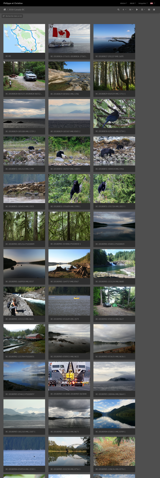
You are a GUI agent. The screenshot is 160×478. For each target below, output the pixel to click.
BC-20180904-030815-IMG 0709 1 (20, 320)
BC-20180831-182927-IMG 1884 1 (99, 119)
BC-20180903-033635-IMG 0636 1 (99, 253)
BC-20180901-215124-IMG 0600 (20, 219)
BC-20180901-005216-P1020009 (137, 152)
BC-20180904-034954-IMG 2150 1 (60, 320)
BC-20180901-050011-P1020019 (59, 186)
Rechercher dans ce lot (12, 16)
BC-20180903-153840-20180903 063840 (21, 286)
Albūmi (123, 3)
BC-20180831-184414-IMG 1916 (137, 119)
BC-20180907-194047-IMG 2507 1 (59, 420)
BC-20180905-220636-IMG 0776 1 (138, 320)
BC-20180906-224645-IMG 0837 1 (99, 353)
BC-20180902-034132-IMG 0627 (137, 219)
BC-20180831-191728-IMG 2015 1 (99, 152)
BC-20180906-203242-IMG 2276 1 (20, 353)
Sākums (4, 9)
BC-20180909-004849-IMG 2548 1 (20, 453)
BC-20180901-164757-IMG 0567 (137, 186)
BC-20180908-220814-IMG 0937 (137, 420)
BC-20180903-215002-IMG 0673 (137, 286)
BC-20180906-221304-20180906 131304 (60, 353)
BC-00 (8, 52)
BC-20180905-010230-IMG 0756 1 (99, 320)
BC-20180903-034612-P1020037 (137, 253)
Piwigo (82, 473)
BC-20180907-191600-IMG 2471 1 (138, 386)
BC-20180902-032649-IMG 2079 (98, 219)
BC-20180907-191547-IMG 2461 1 (98, 386)
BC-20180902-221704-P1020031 (20, 253)
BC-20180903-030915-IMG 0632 (59, 253)
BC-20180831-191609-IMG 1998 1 (60, 152)
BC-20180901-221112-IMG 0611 (59, 219)
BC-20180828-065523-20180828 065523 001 (138, 52)
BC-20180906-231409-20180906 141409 (21, 386)
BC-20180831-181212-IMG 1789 (59, 119)
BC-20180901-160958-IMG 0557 (98, 186)
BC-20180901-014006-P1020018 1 (21, 186)
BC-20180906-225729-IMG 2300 (137, 353)
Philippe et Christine (13, 3)
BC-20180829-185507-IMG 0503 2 (138, 85)
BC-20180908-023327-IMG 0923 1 (99, 420)
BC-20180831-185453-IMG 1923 (20, 152)
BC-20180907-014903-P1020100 (59, 386)
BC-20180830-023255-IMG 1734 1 (20, 119)
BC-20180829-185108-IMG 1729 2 (99, 85)
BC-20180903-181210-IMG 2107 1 (99, 286)
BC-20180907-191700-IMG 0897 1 (20, 420)
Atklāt (132, 3)
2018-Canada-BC (17, 9)
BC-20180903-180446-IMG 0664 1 (60, 286)
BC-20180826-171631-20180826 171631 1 (60, 52)
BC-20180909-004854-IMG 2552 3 (60, 453)
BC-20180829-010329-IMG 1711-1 (60, 85)
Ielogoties (142, 3)
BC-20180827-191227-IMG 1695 (98, 52)
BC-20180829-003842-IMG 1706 (20, 85)
